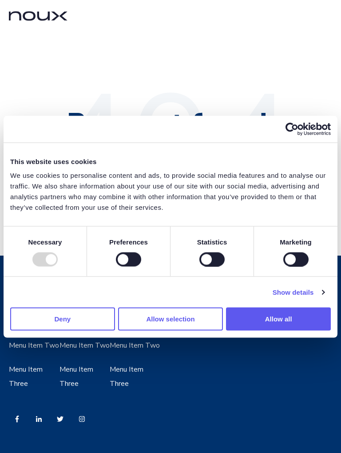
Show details (293, 292)
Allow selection (170, 319)
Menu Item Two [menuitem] (34, 345)
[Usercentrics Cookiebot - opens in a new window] (292, 129)
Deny (62, 319)
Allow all (278, 319)
